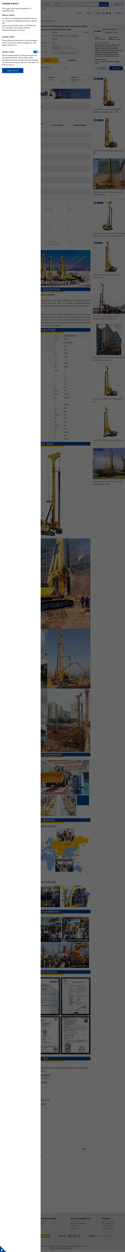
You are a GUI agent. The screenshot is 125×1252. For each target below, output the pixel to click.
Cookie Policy (10, 8)
